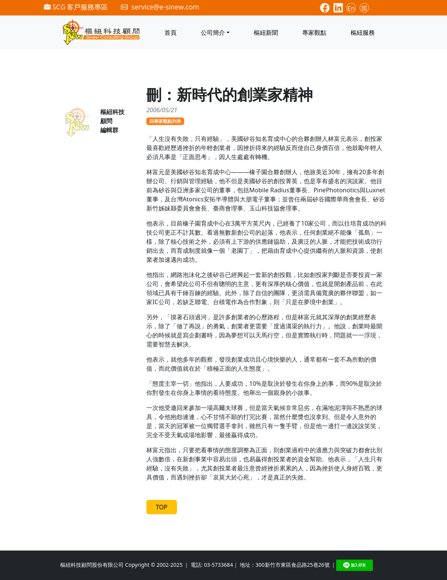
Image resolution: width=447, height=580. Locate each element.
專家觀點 (314, 32)
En (351, 8)
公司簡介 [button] (213, 32)
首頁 (171, 32)
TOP (162, 507)
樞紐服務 (363, 32)
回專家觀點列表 (165, 121)
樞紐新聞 (266, 32)
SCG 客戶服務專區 (76, 6)
